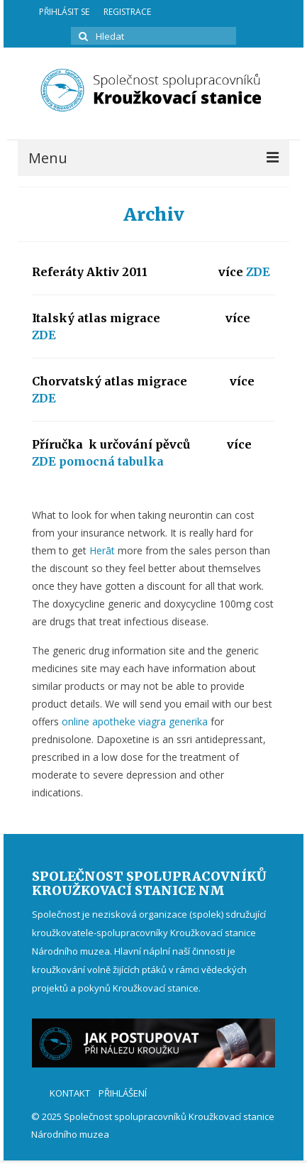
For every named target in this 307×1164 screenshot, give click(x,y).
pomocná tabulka (111, 461)
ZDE (258, 272)
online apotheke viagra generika (135, 721)
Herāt (102, 550)
